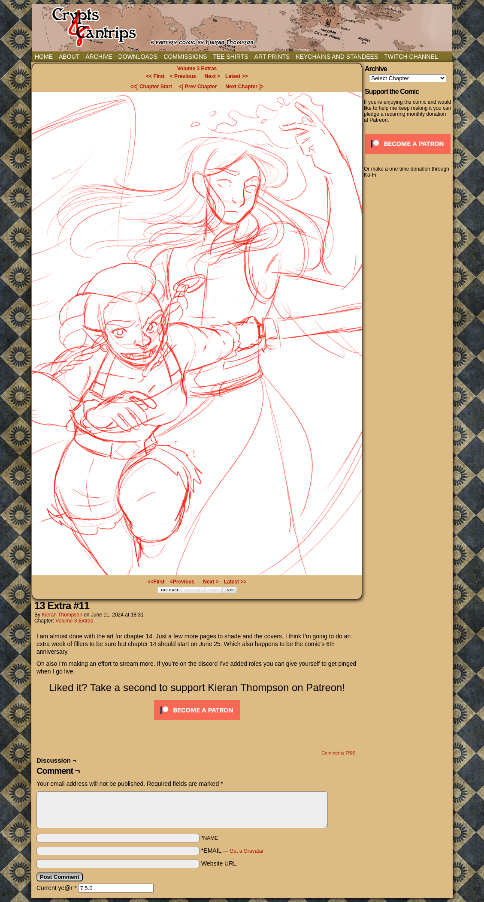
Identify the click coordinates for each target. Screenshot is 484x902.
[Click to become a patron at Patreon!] (197, 722)
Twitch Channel (411, 56)
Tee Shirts (230, 56)
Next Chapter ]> (244, 87)
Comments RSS (338, 752)
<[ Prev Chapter (197, 87)
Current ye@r (56, 887)
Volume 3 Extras (197, 69)
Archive (98, 56)
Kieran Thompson (62, 615)
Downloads (137, 56)
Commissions (185, 56)
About (69, 56)
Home (44, 56)
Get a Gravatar (246, 851)
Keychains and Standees (337, 56)
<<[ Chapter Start (151, 87)
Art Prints (272, 56)
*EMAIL (232, 850)
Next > (212, 76)
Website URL (218, 863)
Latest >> (236, 76)
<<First (156, 582)
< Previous (183, 76)
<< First (155, 76)
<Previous (182, 582)
